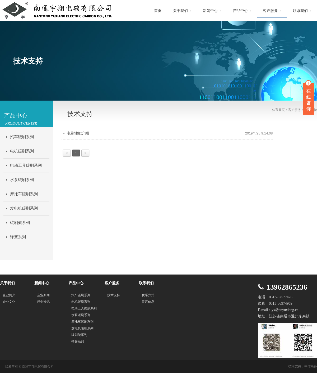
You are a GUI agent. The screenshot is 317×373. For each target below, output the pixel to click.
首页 (157, 11)
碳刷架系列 (20, 223)
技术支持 (113, 295)
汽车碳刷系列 (22, 137)
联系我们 (302, 11)
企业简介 (9, 295)
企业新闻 (43, 295)
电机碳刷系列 (22, 151)
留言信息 (148, 302)
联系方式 (148, 295)
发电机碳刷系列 (24, 208)
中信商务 (310, 366)
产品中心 (242, 11)
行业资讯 (43, 302)
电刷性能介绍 (78, 133)
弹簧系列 (18, 237)
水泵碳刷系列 (22, 180)
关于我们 (182, 11)
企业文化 (9, 302)
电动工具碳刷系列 (26, 165)
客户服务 (272, 11)
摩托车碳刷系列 (24, 194)
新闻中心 (212, 11)
